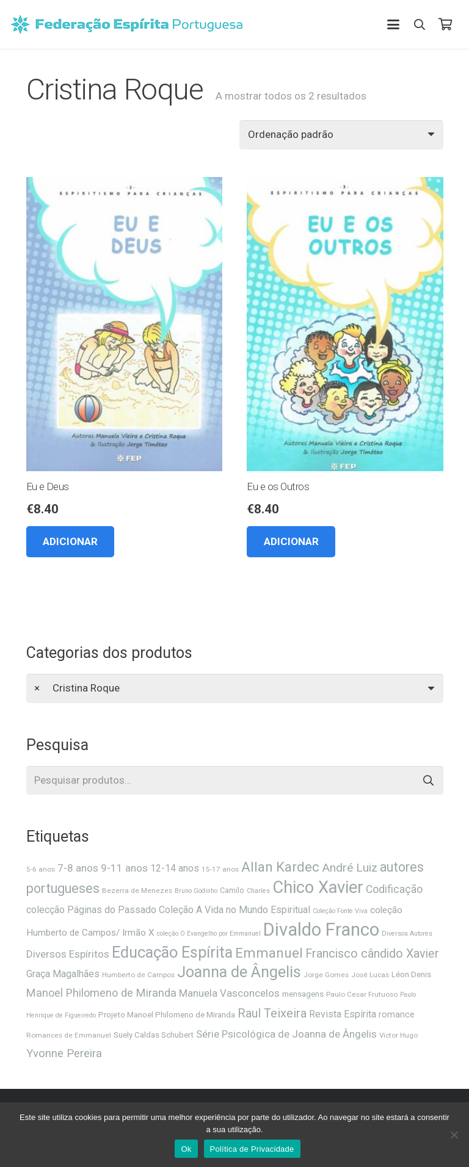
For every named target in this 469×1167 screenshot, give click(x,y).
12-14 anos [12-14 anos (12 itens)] (174, 868)
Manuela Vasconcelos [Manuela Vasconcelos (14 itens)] (229, 993)
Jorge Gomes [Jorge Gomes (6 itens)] (326, 974)
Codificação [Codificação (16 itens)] (394, 889)
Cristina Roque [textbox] (77, 688)
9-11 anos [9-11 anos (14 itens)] (124, 868)
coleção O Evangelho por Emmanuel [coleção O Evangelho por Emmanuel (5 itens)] (209, 934)
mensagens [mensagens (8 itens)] (303, 994)
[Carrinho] (445, 24)
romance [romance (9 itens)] (397, 1014)
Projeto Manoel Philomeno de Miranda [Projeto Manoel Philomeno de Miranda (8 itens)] (166, 1014)
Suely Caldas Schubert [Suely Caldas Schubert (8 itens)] (154, 1034)
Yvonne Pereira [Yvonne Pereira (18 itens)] (64, 1053)
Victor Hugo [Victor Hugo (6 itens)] (398, 1035)
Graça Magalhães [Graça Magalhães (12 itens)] (63, 974)
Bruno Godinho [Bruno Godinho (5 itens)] (196, 891)
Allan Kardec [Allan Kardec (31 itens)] (280, 867)
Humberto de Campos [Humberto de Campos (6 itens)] (138, 974)
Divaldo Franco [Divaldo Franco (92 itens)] (321, 929)
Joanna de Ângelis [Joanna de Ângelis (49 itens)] (239, 972)
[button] (393, 24)
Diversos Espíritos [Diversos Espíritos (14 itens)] (67, 954)
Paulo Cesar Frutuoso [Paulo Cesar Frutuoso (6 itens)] (362, 994)
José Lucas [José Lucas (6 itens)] (370, 974)
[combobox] (234, 688)
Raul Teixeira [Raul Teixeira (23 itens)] (272, 1013)
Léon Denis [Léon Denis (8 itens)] (411, 974)
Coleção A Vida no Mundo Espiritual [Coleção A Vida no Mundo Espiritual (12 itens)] (234, 910)
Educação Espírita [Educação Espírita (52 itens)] (172, 952)
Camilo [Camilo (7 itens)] (232, 890)
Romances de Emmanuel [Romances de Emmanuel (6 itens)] (68, 1035)
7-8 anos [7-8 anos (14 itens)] (77, 868)
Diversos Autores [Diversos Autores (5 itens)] (407, 934)
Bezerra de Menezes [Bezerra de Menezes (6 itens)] (137, 890)
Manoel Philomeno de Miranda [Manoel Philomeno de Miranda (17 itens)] (101, 992)
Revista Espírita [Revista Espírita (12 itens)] (342, 1014)
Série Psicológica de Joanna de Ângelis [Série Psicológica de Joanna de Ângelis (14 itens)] (286, 1034)
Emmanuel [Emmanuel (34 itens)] (269, 953)
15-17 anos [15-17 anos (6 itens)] (220, 869)
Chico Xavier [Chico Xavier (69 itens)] (317, 887)
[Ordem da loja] (341, 135)
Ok (186, 1149)
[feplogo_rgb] (126, 24)
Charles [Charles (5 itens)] (258, 891)
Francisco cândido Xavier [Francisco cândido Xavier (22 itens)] (372, 954)
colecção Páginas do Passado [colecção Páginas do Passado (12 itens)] (91, 910)
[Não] (454, 1135)
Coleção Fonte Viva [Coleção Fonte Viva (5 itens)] (340, 911)
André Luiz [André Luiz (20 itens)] (349, 868)
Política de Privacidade (252, 1149)
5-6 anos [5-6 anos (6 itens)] (40, 869)
